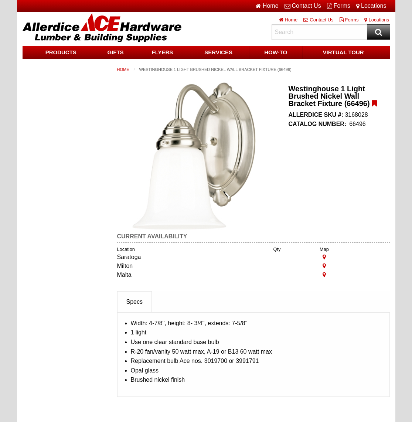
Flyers (162, 52)
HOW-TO (275, 52)
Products (60, 52)
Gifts (115, 52)
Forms (338, 6)
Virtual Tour (343, 52)
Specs (134, 302)
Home (123, 69)
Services (218, 52)
